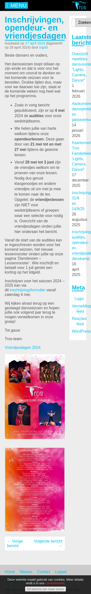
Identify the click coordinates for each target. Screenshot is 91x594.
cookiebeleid (54, 584)
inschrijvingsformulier (27, 290)
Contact (43, 572)
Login (79, 299)
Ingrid (43, 47)
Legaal (60, 572)
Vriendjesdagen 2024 (23, 347)
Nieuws (26, 572)
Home (10, 572)
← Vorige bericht (15, 543)
